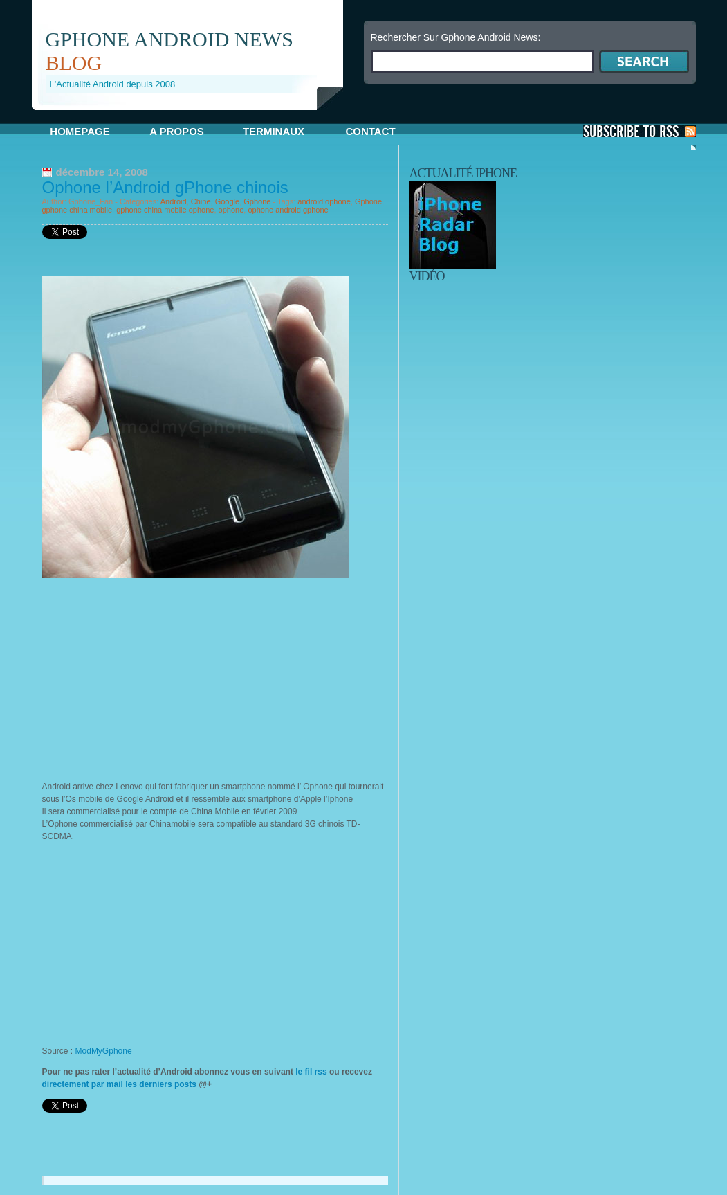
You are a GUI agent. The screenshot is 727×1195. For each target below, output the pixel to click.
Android (173, 201)
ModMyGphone (103, 1051)
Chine (201, 201)
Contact (370, 131)
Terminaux (273, 131)
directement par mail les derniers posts (119, 1084)
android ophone (323, 201)
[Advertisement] (194, 115)
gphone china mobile (77, 210)
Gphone (256, 201)
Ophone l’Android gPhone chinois (165, 187)
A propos (176, 131)
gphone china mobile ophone (165, 210)
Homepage (79, 131)
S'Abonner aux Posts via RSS (639, 131)
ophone (231, 210)
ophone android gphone (288, 210)
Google (227, 201)
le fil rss (311, 1072)
